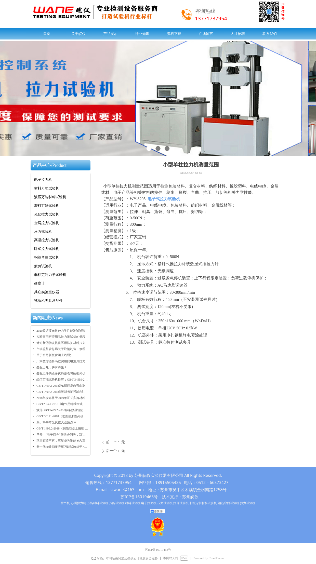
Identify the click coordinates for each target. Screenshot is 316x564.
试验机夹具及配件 (48, 301)
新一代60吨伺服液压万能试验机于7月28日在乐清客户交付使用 (62, 447)
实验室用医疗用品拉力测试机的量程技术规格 (62, 337)
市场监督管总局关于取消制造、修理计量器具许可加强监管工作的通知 (62, 349)
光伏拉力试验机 (46, 214)
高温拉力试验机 (46, 240)
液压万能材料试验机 (50, 197)
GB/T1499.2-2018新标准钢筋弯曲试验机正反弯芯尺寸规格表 (62, 392)
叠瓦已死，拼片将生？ (51, 367)
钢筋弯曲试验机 (46, 257)
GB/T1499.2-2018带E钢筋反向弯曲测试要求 (62, 385)
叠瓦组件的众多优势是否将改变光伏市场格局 (62, 373)
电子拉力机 (43, 180)
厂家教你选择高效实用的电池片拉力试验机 (62, 361)
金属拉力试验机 (46, 223)
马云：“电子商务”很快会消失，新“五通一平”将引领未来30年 (62, 434)
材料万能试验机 (46, 188)
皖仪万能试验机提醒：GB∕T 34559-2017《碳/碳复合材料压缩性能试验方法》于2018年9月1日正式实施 (62, 379)
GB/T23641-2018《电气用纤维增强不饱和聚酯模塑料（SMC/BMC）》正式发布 (62, 404)
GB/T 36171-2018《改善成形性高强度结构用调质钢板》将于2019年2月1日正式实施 (62, 416)
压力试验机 (43, 232)
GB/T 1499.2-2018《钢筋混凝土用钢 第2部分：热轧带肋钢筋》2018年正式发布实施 (62, 428)
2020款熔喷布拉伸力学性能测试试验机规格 (62, 330)
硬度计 (39, 283)
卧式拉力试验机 (46, 249)
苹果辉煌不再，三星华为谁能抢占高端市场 (62, 440)
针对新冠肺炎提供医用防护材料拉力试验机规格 (62, 343)
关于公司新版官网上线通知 (54, 355)
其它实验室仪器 (46, 292)
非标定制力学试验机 (50, 275)
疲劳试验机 (43, 266)
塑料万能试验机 (46, 206)
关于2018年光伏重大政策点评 (56, 422)
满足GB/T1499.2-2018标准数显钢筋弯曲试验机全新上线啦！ (62, 410)
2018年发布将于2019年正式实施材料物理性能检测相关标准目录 (62, 398)
